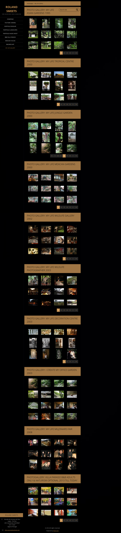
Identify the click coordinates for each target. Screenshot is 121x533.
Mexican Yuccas (10, 41)
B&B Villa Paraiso (10, 37)
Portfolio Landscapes (10, 30)
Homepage (10, 19)
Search (77, 9)
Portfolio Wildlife (10, 26)
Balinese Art (10, 44)
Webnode (56, 531)
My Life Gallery (10, 48)
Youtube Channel (10, 22)
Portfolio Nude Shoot (10, 33)
